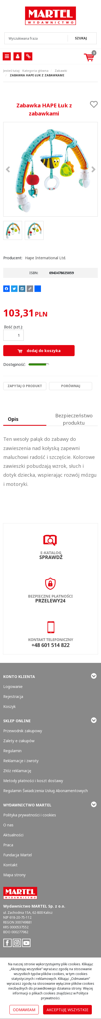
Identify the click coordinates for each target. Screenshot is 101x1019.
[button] (24, 419)
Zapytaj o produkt (25, 386)
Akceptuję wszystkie (67, 1009)
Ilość (13, 326)
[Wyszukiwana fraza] (37, 38)
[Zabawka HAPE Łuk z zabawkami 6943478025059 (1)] (50, 169)
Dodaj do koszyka (39, 350)
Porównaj (70, 386)
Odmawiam (24, 1009)
